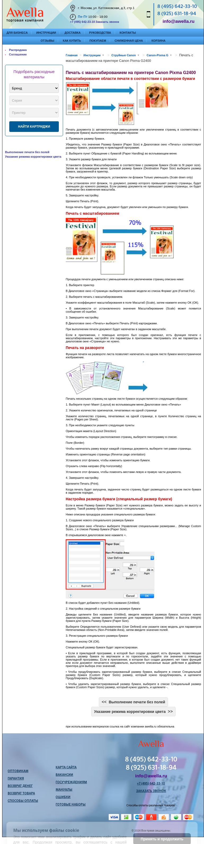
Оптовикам (18, 771)
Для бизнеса (17, 32)
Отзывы (47, 40)
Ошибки (63, 797)
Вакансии (64, 775)
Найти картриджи (34, 126)
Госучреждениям (71, 782)
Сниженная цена (128, 40)
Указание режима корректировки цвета (33, 156)
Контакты (127, 32)
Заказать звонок (107, 21)
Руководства (100, 32)
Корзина (159, 40)
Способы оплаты (23, 801)
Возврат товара (21, 793)
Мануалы (64, 789)
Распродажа (18, 49)
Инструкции (46, 32)
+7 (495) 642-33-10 (82, 21)
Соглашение (18, 54)
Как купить (72, 40)
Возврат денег (20, 786)
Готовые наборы (71, 804)
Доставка (73, 32)
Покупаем (98, 40)
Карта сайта (66, 767)
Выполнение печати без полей (27, 152)
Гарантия (16, 778)
